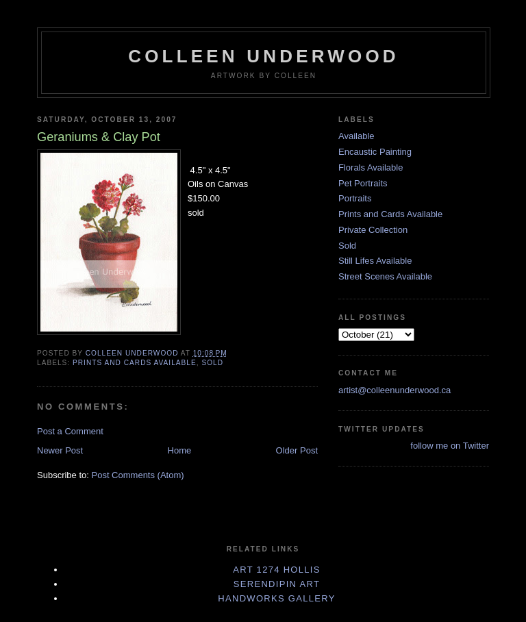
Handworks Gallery (276, 598)
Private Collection (373, 230)
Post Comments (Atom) (138, 475)
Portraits (354, 198)
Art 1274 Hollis (276, 569)
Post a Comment (70, 431)
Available (356, 136)
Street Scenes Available (385, 276)
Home (180, 450)
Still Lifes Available (375, 261)
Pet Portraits (363, 183)
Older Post (297, 450)
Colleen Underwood (263, 56)
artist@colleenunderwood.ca (394, 390)
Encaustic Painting (375, 152)
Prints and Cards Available (135, 362)
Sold (212, 362)
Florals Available (370, 167)
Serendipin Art (277, 584)
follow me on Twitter (449, 445)
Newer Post (60, 450)
